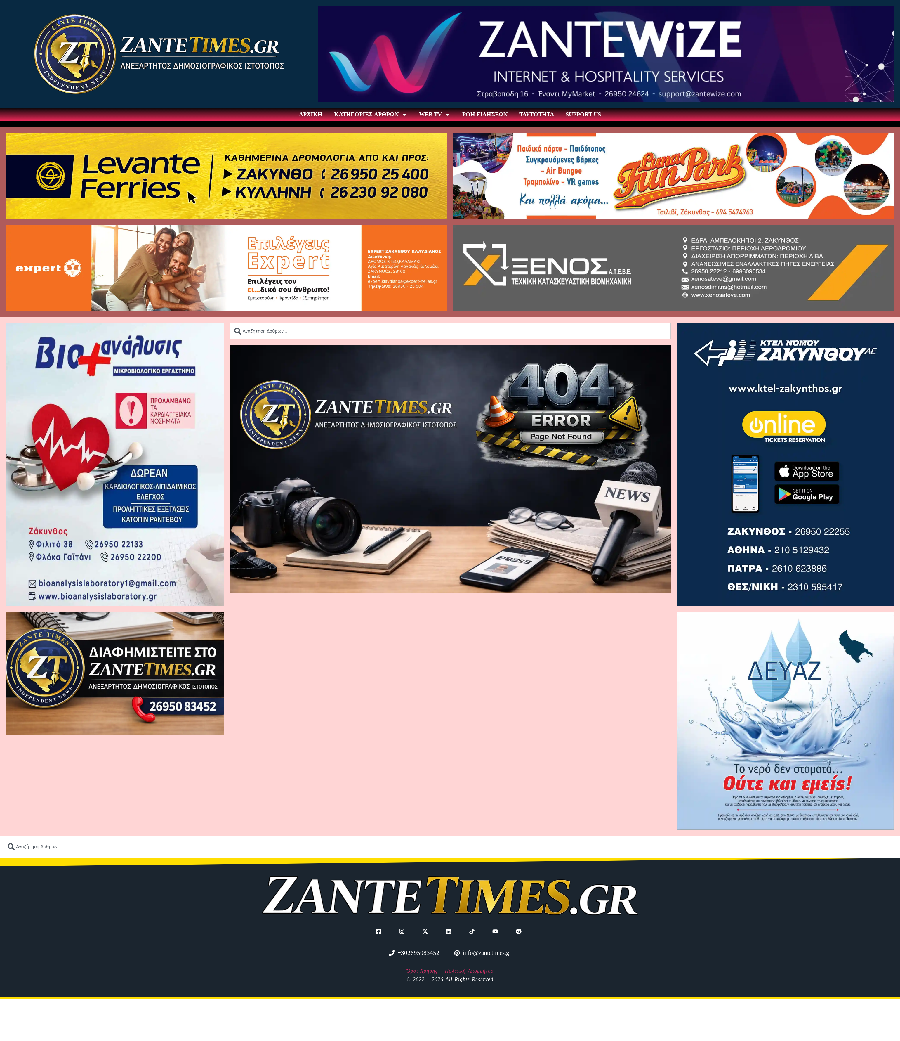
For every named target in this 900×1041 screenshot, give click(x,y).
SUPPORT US (583, 114)
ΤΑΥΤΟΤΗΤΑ (536, 114)
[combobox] (450, 331)
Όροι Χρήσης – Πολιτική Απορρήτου (450, 971)
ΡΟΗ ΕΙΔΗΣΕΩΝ (485, 114)
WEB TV (435, 114)
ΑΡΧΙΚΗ (310, 114)
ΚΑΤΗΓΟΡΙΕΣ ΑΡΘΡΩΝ (370, 114)
